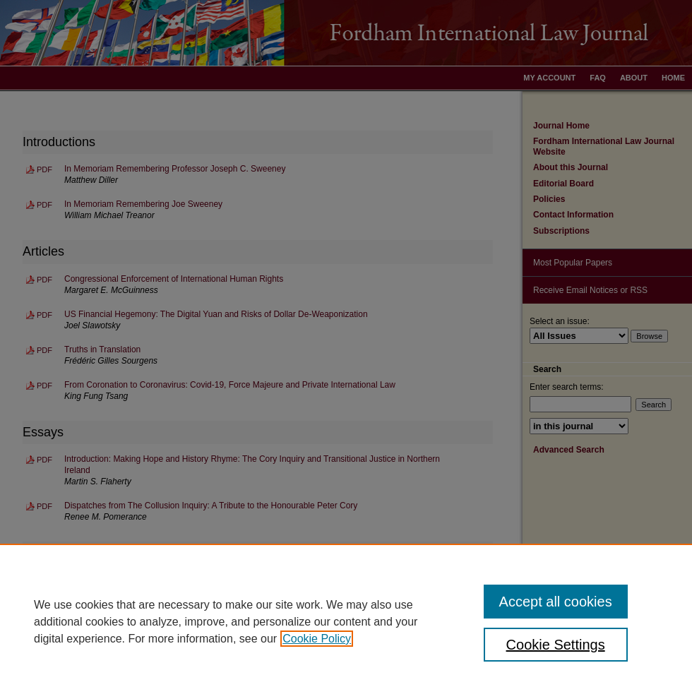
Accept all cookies (555, 601)
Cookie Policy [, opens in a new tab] (316, 639)
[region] (346, 621)
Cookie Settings (555, 644)
